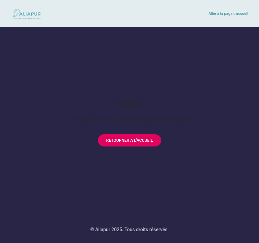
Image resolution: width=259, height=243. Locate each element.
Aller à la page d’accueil (228, 13)
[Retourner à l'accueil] (129, 140)
